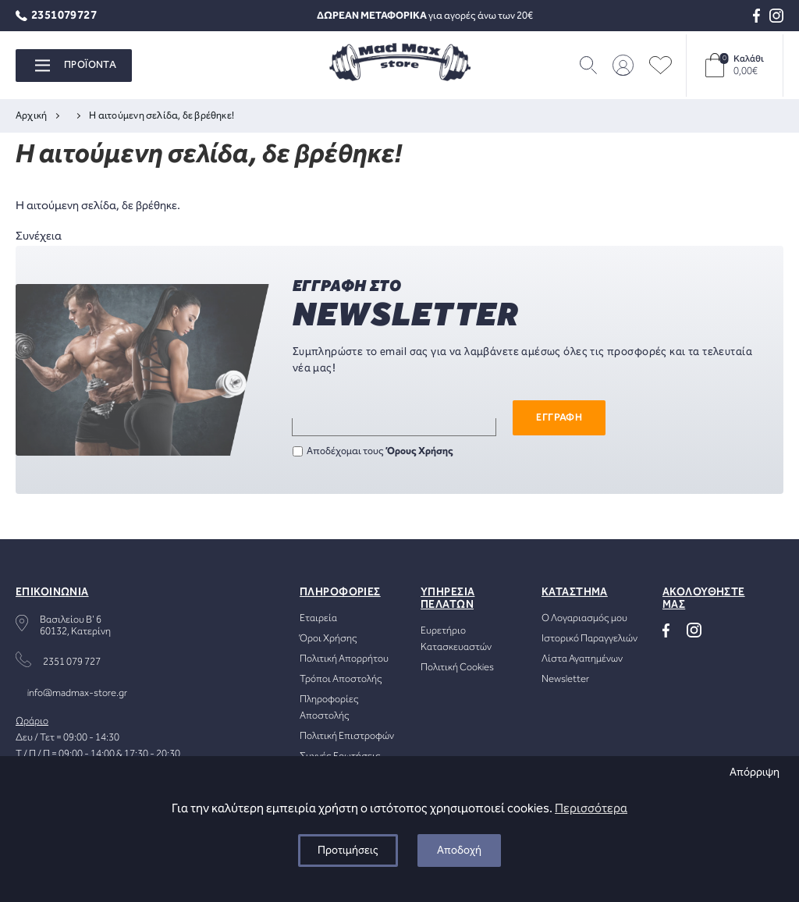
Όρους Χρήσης (420, 451)
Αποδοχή (459, 850)
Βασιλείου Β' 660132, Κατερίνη (75, 625)
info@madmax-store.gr (77, 693)
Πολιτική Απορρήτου (344, 659)
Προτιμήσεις (348, 850)
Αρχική (31, 116)
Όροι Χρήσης (328, 638)
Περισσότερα (591, 809)
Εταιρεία (318, 618)
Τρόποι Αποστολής (341, 679)
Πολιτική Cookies (457, 667)
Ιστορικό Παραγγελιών (589, 638)
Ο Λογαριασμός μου (584, 618)
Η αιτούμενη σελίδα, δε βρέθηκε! (161, 116)
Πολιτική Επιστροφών (347, 736)
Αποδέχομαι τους (373, 451)
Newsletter (565, 679)
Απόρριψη (754, 772)
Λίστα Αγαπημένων (582, 659)
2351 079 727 (72, 662)
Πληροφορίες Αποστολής (329, 707)
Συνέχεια (39, 236)
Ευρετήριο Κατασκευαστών (456, 639)
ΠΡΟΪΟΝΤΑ (75, 65)
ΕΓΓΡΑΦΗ (559, 418)
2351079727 (56, 16)
